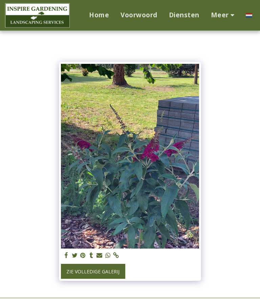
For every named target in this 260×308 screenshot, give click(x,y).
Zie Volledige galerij (93, 271)
